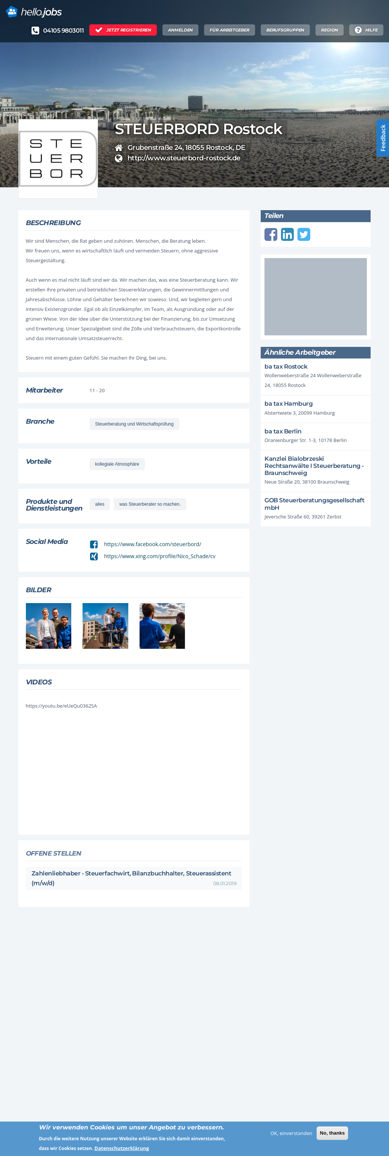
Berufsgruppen (285, 30)
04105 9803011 (63, 30)
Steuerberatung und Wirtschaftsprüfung (134, 424)
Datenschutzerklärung (122, 1151)
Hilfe (371, 30)
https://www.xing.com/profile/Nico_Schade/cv (160, 556)
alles (100, 504)
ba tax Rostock (285, 366)
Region (329, 30)
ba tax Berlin (283, 431)
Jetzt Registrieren (129, 30)
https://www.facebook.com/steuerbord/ (152, 544)
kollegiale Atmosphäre (117, 464)
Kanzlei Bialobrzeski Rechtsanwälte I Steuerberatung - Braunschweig (314, 465)
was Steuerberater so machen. (149, 504)
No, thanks (332, 1135)
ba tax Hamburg (288, 403)
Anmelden (180, 30)
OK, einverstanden (291, 1135)
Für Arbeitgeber (229, 30)
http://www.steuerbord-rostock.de (184, 158)
